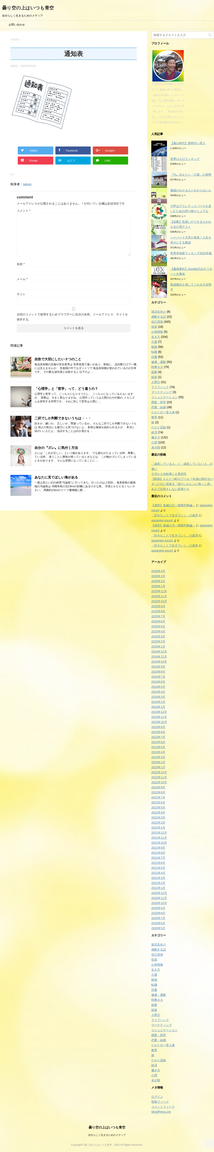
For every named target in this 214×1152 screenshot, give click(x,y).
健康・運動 (158, 362)
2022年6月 (158, 802)
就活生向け (158, 311)
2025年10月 (159, 601)
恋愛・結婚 (158, 407)
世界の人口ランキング (185, 159)
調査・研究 (158, 402)
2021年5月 (158, 868)
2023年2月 (158, 762)
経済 (154, 432)
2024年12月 (159, 651)
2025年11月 (159, 596)
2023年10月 (159, 722)
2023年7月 (158, 737)
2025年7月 (158, 616)
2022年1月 (158, 827)
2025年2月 (158, 641)
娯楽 (154, 377)
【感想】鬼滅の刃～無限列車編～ (173, 505)
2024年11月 (159, 656)
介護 (154, 341)
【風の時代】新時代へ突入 (187, 143)
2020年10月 (159, 903)
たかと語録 (158, 427)
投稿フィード (160, 1101)
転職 (154, 352)
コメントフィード (163, 1106)
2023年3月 (158, 757)
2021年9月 (158, 847)
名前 (20, 264)
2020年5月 (158, 928)
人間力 (155, 382)
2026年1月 (158, 586)
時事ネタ (157, 367)
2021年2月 (158, 883)
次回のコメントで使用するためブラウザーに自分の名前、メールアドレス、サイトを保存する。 (72, 317)
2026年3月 (158, 576)
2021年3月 (158, 878)
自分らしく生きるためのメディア (107, 1135)
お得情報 (157, 331)
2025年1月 (158, 646)
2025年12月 (159, 591)
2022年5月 (158, 807)
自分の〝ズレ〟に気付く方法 (56, 448)
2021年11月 (159, 837)
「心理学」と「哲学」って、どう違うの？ (66, 388)
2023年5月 (158, 747)
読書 (154, 357)
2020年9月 (158, 908)
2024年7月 (158, 676)
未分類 (155, 447)
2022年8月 (158, 792)
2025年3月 (158, 636)
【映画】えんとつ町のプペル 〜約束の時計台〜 (182, 479)
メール (22, 279)
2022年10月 (159, 782)
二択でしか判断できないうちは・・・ (62, 418)
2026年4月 (158, 571)
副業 (154, 372)
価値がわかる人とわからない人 (190, 190)
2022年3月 (158, 817)
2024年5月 (158, 686)
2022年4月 (158, 812)
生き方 (155, 336)
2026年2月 (158, 581)
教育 (154, 417)
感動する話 (158, 316)
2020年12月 (159, 893)
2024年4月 (158, 691)
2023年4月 (158, 752)
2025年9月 (158, 606)
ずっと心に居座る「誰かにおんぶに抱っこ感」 (182, 484)
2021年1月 (158, 888)
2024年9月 (158, 666)
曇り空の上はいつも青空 (28, 7)
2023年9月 (158, 727)
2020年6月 (158, 923)
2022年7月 (158, 797)
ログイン (157, 1096)
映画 (154, 347)
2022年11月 (159, 777)
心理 (154, 442)
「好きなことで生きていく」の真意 (174, 515)
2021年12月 (159, 832)
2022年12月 (159, 772)
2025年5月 (158, 626)
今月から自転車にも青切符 (168, 474)
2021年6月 (158, 862)
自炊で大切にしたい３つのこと (57, 359)
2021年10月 (159, 842)
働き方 (155, 437)
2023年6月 (158, 742)
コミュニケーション (164, 397)
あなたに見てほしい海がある (56, 477)
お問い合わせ (17, 24)
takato (27, 184)
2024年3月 (158, 696)
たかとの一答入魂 (163, 412)
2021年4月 (158, 873)
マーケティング (161, 392)
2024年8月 (158, 671)
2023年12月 (159, 712)
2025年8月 (158, 611)
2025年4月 (158, 631)
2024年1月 (158, 707)
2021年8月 (158, 852)
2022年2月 (158, 822)
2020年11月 (159, 898)
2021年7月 (158, 857)
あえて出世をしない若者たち (170, 489)
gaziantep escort (162, 520)
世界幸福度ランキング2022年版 (191, 253)
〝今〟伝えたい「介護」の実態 (190, 174)
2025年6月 (158, 621)
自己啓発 (157, 321)
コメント (23, 210)
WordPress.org (161, 1111)
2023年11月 (159, 717)
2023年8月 (158, 732)
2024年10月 (159, 661)
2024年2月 (158, 702)
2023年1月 (158, 767)
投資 (154, 326)
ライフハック (160, 387)
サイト (21, 294)
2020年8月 (158, 913)
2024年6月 (158, 681)
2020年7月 (158, 918)
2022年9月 (158, 787)
